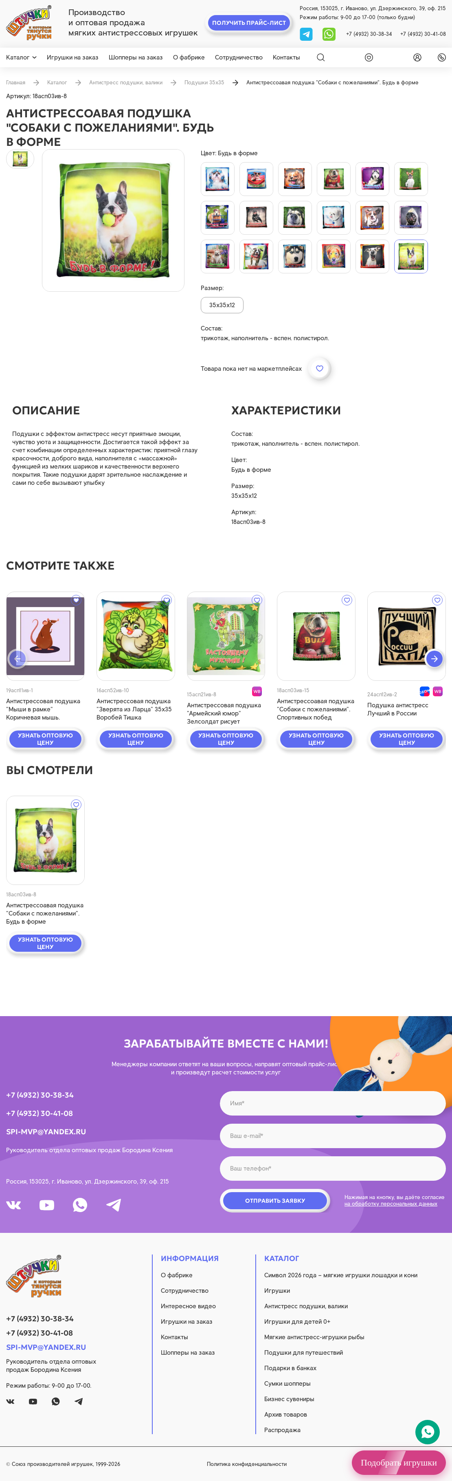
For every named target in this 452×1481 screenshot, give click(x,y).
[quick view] (45, 636)
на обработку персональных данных (390, 1204)
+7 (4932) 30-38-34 (369, 34)
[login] (415, 57)
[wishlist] (367, 57)
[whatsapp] (329, 33)
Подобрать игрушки (399, 1462)
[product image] (113, 220)
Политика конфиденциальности (247, 1464)
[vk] (13, 1205)
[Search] (321, 57)
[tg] (307, 33)
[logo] (28, 22)
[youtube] (46, 1205)
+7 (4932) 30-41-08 (423, 34)
